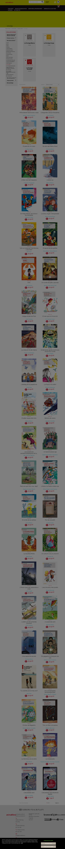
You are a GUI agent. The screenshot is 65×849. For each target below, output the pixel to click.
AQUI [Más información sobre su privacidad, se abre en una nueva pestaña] (22, 843)
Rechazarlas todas (48, 843)
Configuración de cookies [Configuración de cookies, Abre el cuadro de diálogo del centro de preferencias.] (48, 840)
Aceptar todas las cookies (48, 846)
